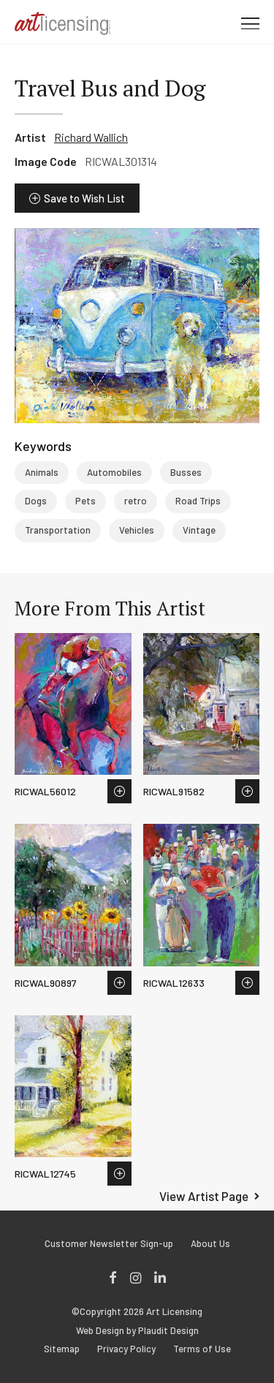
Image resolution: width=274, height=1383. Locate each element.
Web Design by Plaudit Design (137, 1330)
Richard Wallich (91, 137)
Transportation (58, 530)
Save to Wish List (84, 198)
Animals (41, 472)
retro (135, 501)
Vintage (199, 530)
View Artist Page (203, 1196)
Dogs (36, 501)
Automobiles (114, 472)
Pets (85, 501)
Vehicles (136, 530)
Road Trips (198, 501)
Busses (186, 472)
